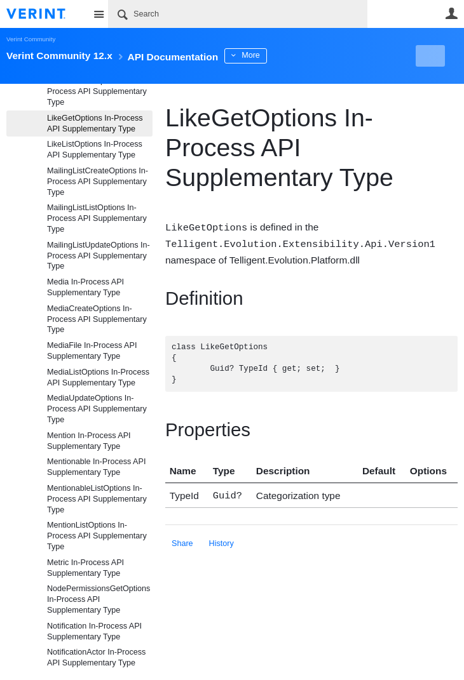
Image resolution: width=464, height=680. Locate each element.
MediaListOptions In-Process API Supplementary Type (98, 377)
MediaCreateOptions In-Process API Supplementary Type (97, 319)
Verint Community (30, 39)
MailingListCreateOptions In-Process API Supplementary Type (97, 181)
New (429, 55)
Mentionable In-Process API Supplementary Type (96, 467)
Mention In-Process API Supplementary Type (89, 441)
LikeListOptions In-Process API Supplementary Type (94, 149)
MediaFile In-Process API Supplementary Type (92, 351)
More (285, 55)
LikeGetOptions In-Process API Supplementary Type (95, 123)
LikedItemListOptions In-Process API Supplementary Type (97, 91)
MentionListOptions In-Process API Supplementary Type (97, 536)
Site (98, 13)
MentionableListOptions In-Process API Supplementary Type (97, 499)
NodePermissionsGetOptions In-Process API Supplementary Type (98, 599)
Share (182, 541)
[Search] (237, 14)
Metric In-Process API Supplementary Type (85, 568)
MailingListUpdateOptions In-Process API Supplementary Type (98, 256)
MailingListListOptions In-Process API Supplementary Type (97, 218)
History (221, 541)
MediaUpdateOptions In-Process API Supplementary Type (97, 409)
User (451, 13)
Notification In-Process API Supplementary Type (94, 631)
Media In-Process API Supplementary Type (85, 287)
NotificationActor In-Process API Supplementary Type (96, 657)
